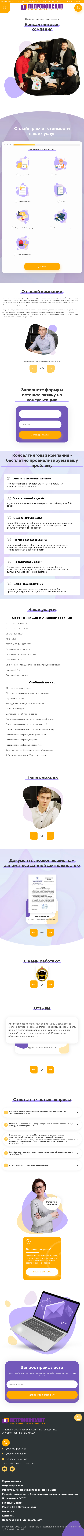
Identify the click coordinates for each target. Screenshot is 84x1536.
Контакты (8, 1515)
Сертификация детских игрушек (21, 654)
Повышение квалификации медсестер (24, 745)
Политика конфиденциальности (22, 1520)
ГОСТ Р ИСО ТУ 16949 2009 (18, 644)
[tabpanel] (42, 340)
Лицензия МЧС (13, 670)
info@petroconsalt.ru (18, 1459)
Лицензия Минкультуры (17, 675)
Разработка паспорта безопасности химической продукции (40, 1494)
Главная (7, 1429)
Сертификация (11, 1481)
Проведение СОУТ (14, 1498)
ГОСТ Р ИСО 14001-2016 (17, 629)
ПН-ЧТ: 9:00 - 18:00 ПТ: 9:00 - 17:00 (69, 1)
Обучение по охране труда (18, 688)
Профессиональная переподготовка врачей (26, 724)
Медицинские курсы (15, 709)
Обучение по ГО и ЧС (16, 698)
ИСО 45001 (11, 639)
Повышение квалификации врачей (22, 740)
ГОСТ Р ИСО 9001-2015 (16, 623)
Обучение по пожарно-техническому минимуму (28, 693)
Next (50, 836)
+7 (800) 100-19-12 (16, 1449)
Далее (42, 266)
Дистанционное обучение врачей (21, 714)
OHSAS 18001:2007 (14, 634)
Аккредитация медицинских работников (25, 703)
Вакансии (8, 1511)
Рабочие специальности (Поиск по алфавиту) (27, 755)
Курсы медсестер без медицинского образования (29, 750)
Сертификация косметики (18, 649)
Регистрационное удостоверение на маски (29, 1489)
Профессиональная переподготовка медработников (30, 719)
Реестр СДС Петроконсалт (19, 1507)
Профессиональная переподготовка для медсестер (30, 729)
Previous (34, 836)
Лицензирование (13, 1485)
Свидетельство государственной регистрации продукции (33, 665)
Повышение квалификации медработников (26, 734)
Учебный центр (12, 1502)
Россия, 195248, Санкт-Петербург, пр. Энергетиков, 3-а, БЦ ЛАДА (27, 1)
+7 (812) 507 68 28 (16, 1454)
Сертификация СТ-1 (15, 660)
